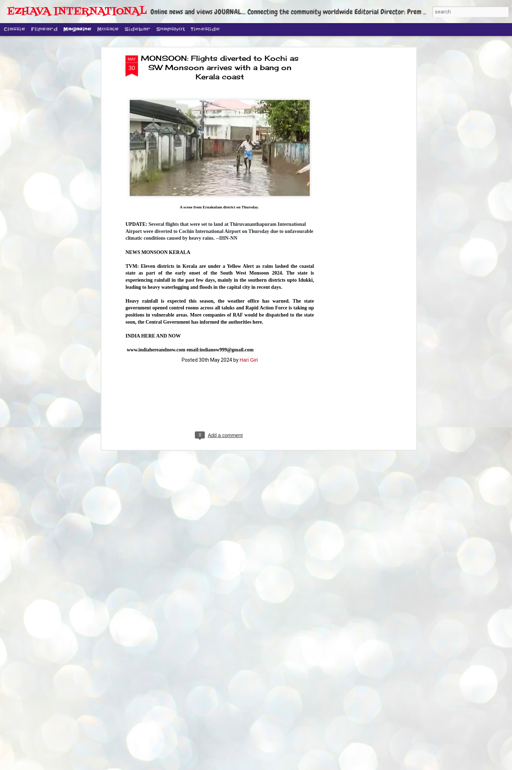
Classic (14, 29)
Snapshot (170, 29)
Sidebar (137, 29)
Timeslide (205, 29)
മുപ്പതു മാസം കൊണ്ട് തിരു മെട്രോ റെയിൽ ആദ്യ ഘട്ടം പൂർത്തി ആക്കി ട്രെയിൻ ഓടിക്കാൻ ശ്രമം (248, 689)
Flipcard (44, 29)
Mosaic (108, 29)
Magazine (77, 29)
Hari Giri (249, 302)
